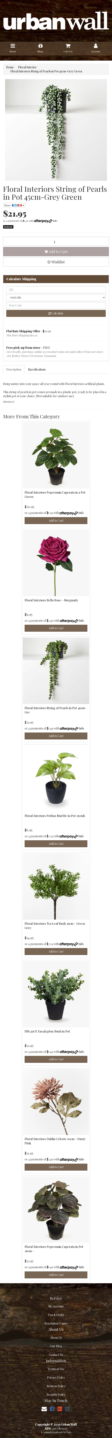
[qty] (56, 289)
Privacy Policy (56, 1377)
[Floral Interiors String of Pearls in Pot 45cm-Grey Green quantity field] (56, 241)
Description (13, 369)
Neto (69, 1432)
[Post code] (56, 305)
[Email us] (44, 1408)
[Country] (56, 297)
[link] (52, 1408)
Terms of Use (56, 1369)
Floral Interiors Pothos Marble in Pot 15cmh (55, 816)
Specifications (37, 369)
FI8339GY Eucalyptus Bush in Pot (47, 1031)
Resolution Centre (56, 1323)
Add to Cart (56, 251)
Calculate (56, 313)
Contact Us (56, 1355)
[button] (56, 262)
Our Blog (56, 1346)
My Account (56, 1306)
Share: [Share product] (14, 205)
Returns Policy (56, 1386)
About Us (56, 1338)
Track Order (56, 1315)
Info (55, 220)
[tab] (14, 369)
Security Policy (56, 1395)
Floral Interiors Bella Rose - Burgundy (51, 600)
